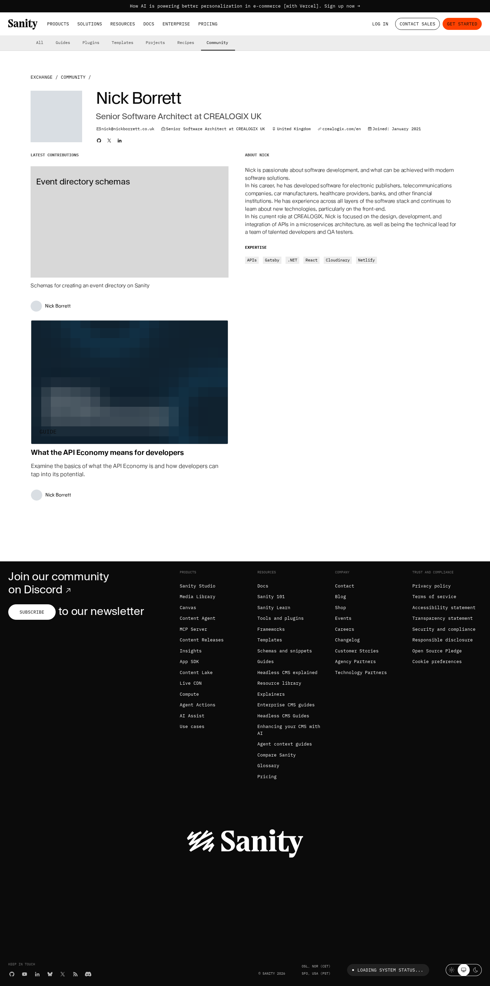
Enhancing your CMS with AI (288, 730)
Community (217, 42)
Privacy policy (431, 586)
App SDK (189, 661)
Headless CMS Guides (283, 716)
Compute (189, 694)
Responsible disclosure (442, 640)
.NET (292, 259)
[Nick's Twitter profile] (109, 140)
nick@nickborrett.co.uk (127, 128)
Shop (340, 607)
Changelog (347, 640)
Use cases (192, 726)
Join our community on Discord (58, 583)
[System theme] (464, 970)
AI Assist (192, 716)
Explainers (271, 694)
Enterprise (176, 24)
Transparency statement (442, 618)
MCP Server (193, 629)
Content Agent (197, 618)
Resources (122, 24)
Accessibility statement (444, 607)
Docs (148, 24)
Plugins (90, 42)
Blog (340, 597)
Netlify (366, 259)
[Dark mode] (476, 970)
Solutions (89, 24)
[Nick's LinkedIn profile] (119, 140)
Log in (380, 24)
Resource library (279, 683)
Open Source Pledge (437, 651)
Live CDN (191, 683)
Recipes (185, 42)
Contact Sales (417, 24)
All (39, 42)
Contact (344, 586)
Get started (462, 24)
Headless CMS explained (287, 672)
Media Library (197, 597)
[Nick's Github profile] (99, 140)
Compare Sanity (276, 755)
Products (58, 24)
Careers (344, 629)
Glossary (268, 766)
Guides (63, 42)
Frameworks (271, 629)
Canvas (188, 607)
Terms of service (434, 597)
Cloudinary (338, 259)
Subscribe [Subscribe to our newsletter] (32, 612)
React (311, 259)
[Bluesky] (50, 974)
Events (343, 618)
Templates (122, 42)
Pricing (208, 24)
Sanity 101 (271, 597)
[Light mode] (452, 970)
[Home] (22, 24)
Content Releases (202, 640)
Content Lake (196, 672)
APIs (252, 259)
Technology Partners (361, 672)
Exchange (42, 77)
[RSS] (75, 974)
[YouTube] (24, 974)
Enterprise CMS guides (286, 705)
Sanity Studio (197, 586)
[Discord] (88, 974)
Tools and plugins (280, 618)
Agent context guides (284, 744)
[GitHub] (11, 974)
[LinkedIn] (37, 974)
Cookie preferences (437, 661)
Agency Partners (355, 661)
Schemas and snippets (284, 651)
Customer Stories (357, 651)
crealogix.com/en (341, 128)
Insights (191, 651)
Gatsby (272, 259)
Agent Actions (197, 705)
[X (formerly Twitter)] (62, 974)
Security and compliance (444, 629)
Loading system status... (386, 970)
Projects (155, 42)
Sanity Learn (273, 607)
